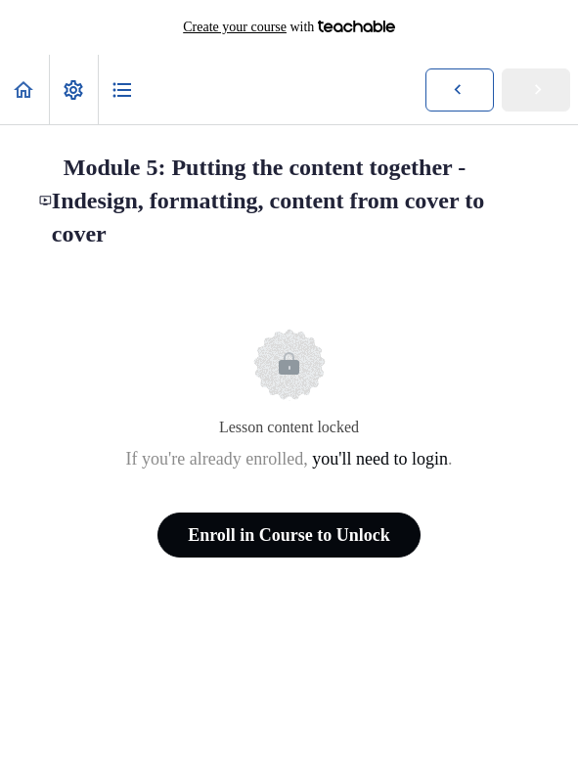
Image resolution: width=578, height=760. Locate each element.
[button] (24, 89)
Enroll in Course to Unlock (289, 535)
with (289, 27)
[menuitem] (73, 89)
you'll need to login (380, 459)
